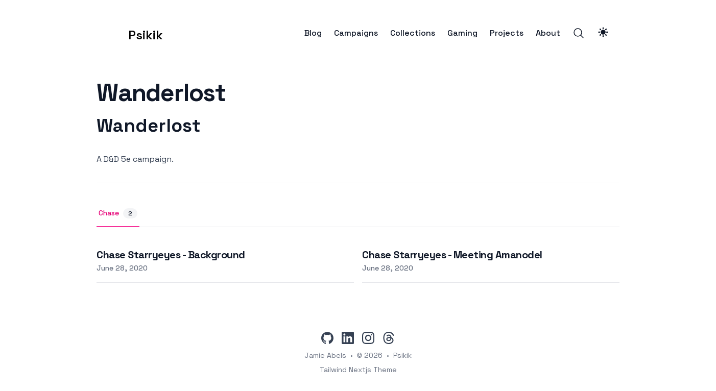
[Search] (578, 33)
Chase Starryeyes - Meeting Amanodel (452, 254)
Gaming (462, 33)
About (548, 33)
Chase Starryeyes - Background (171, 254)
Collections (412, 33)
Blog (313, 33)
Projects (506, 33)
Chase (118, 213)
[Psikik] (130, 33)
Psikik (402, 355)
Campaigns (356, 33)
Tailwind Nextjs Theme (358, 369)
